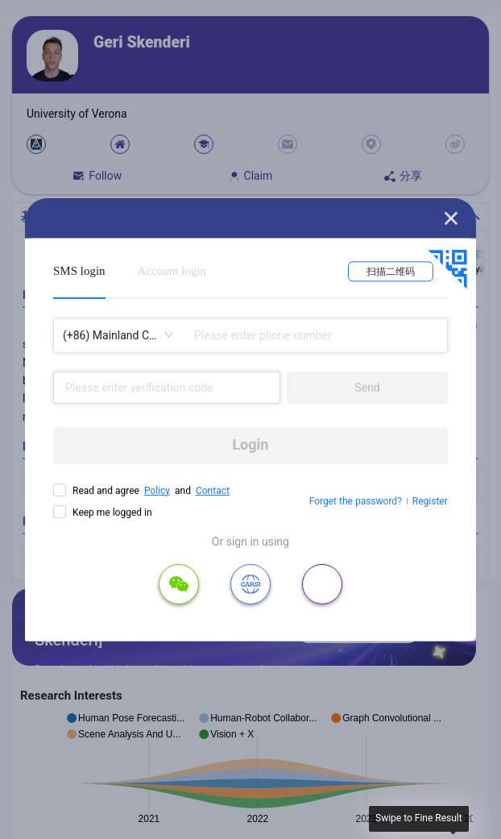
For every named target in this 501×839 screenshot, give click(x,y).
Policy (157, 490)
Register (430, 501)
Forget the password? (355, 501)
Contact (213, 490)
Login (250, 444)
